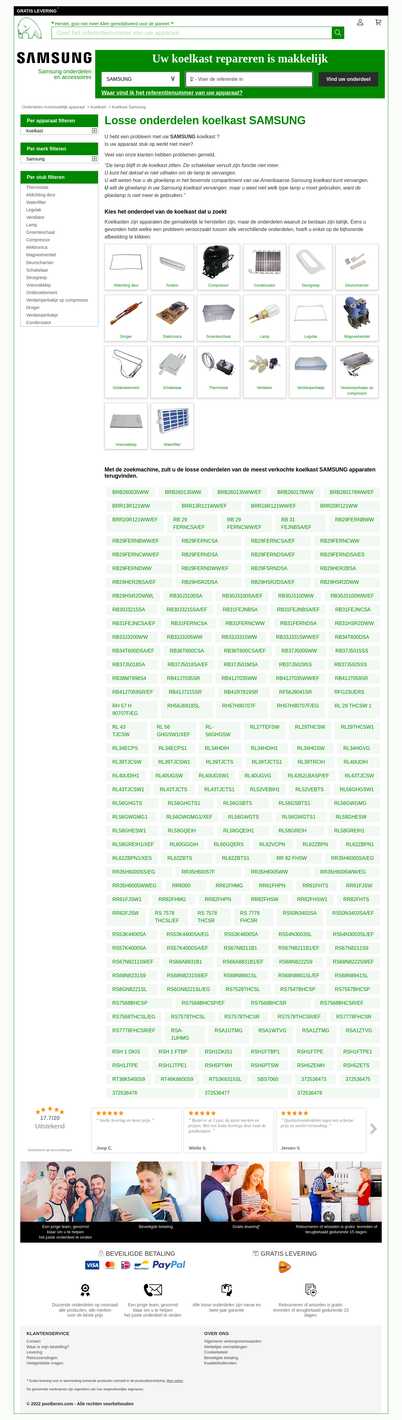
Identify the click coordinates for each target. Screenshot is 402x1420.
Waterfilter (36, 202)
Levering (34, 1352)
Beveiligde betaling (221, 1357)
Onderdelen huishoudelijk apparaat (53, 107)
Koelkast (98, 107)
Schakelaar (37, 270)
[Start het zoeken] (338, 33)
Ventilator (35, 217)
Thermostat (37, 187)
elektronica (36, 247)
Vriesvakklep (38, 285)
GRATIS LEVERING (36, 10)
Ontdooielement (41, 292)
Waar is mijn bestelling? (48, 1346)
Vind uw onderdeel (348, 79)
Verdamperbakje (42, 315)
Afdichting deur (40, 194)
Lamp (31, 224)
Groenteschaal (40, 232)
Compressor (38, 239)
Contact (34, 1341)
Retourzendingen (42, 1357)
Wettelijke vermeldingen (225, 1346)
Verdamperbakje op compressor (57, 300)
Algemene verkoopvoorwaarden (233, 1341)
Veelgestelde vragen (45, 1363)
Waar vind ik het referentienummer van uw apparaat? (172, 93)
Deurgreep (36, 277)
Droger (33, 307)
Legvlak (33, 209)
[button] (140, 79)
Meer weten (175, 1381)
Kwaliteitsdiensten (220, 1363)
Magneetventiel (41, 254)
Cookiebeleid (216, 1352)
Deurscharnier (40, 262)
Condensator (38, 322)
